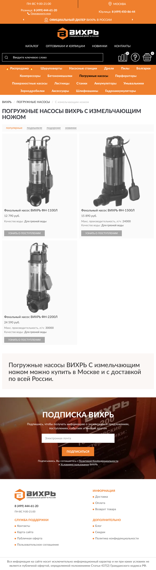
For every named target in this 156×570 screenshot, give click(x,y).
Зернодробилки (32, 91)
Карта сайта (25, 532)
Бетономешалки (59, 76)
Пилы (125, 68)
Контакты (122, 46)
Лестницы (61, 83)
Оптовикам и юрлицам (65, 46)
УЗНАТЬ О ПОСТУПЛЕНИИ (24, 233)
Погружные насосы (93, 76)
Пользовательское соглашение (38, 545)
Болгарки (143, 68)
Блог (98, 526)
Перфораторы (125, 76)
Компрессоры (30, 76)
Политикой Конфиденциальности (98, 461)
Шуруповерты (51, 68)
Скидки (100, 532)
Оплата (100, 503)
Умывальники (134, 83)
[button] (39, 13)
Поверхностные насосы (29, 83)
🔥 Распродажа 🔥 (19, 68)
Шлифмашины (87, 91)
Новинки (99, 46)
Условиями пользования (75, 464)
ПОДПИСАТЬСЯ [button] (78, 451)
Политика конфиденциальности (117, 538)
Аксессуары (60, 91)
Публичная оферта (29, 538)
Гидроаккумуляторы (120, 91)
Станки (81, 83)
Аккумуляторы (105, 83)
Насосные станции (83, 68)
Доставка (101, 496)
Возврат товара (105, 509)
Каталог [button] (32, 46)
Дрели (109, 68)
